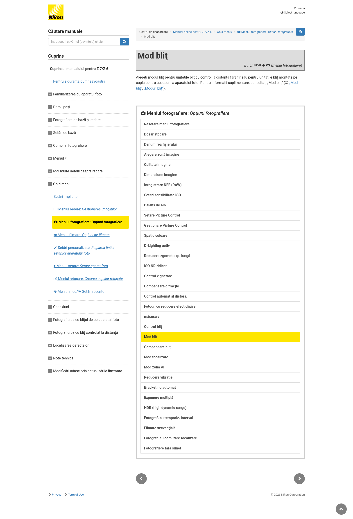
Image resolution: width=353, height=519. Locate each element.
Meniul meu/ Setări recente (79, 291)
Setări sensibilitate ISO (162, 195)
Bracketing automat (160, 387)
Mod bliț (150, 337)
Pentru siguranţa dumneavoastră (79, 81)
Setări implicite (65, 196)
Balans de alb (155, 205)
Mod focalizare (156, 357)
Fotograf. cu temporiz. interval (168, 418)
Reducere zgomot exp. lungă (167, 256)
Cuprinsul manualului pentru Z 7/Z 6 (79, 69)
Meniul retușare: (88, 279)
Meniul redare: (85, 209)
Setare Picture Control (162, 215)
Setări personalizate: (84, 250)
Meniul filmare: (82, 235)
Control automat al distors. (165, 296)
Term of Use (76, 494)
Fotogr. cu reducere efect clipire (169, 306)
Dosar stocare (155, 134)
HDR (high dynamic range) (165, 408)
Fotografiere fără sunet (162, 448)
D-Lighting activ (157, 246)
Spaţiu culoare (155, 235)
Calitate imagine (157, 164)
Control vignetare (158, 276)
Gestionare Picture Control (165, 225)
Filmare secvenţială (160, 428)
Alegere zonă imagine (161, 154)
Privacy (56, 494)
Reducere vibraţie (158, 377)
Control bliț (153, 327)
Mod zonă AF (154, 367)
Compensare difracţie (161, 286)
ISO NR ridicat (155, 266)
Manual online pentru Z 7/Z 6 (192, 32)
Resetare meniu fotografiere (167, 124)
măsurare (151, 316)
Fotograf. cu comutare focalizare (170, 438)
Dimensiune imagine (160, 175)
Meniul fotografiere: (88, 222)
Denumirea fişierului (160, 144)
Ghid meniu (224, 32)
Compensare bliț (157, 347)
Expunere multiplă (158, 397)
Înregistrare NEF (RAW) (163, 185)
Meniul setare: (81, 266)
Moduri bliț (153, 88)
